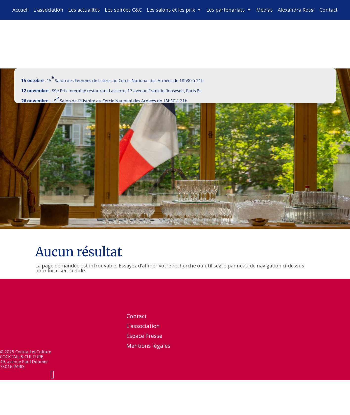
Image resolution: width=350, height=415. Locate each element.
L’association (143, 326)
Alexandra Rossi (296, 9)
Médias (264, 9)
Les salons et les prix (174, 10)
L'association (48, 9)
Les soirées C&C (123, 9)
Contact (329, 9)
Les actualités (84, 9)
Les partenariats (228, 10)
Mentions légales (148, 346)
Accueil (20, 9)
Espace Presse (144, 336)
